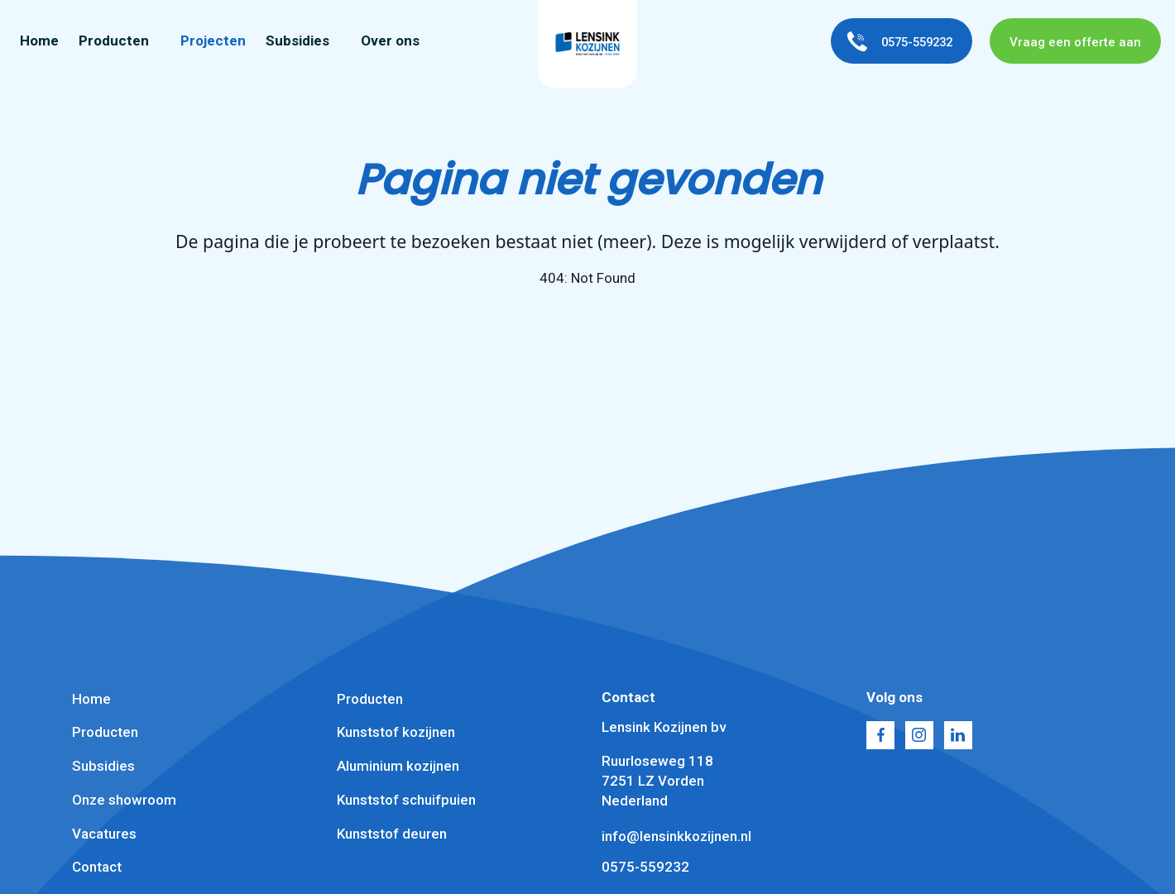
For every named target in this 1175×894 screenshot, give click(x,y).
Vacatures (104, 833)
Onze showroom (124, 799)
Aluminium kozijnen (398, 766)
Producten (114, 41)
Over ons (390, 41)
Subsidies (297, 41)
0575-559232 (645, 866)
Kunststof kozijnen (396, 732)
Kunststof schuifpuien (406, 799)
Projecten (213, 41)
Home (39, 41)
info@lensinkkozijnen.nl (676, 836)
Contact (97, 866)
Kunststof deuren (392, 833)
